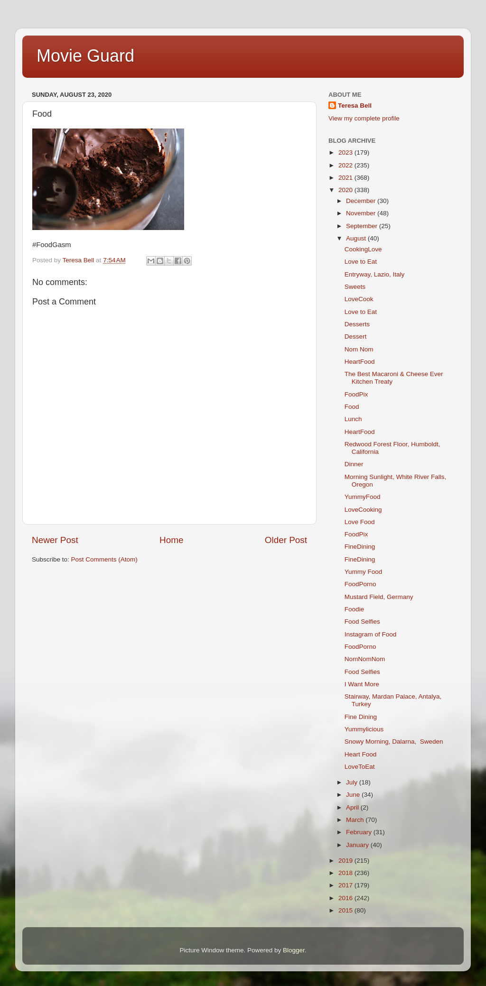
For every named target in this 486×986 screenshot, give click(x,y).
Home (171, 540)
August (357, 238)
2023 (346, 152)
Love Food (360, 521)
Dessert (356, 336)
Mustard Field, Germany (379, 596)
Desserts (357, 324)
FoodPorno (360, 584)
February (360, 832)
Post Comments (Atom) (104, 559)
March (355, 819)
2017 (346, 885)
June (354, 794)
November (361, 213)
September (362, 226)
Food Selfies (362, 621)
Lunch (353, 419)
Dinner (354, 464)
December (361, 200)
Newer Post (55, 540)
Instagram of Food (371, 634)
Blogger (294, 950)
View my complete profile (364, 118)
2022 (346, 165)
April (353, 807)
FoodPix (356, 394)
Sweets (355, 286)
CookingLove (363, 249)
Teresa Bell (355, 105)
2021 (346, 177)
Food (352, 406)
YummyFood (363, 496)
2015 (346, 910)
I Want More (362, 684)
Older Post (286, 540)
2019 (346, 860)
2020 (346, 190)
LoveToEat (360, 766)
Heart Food (361, 754)
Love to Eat (361, 261)
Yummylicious (364, 729)
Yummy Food (364, 571)
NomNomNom (365, 659)
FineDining (360, 546)
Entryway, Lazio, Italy (375, 274)
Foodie (354, 609)
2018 (346, 872)
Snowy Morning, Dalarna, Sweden (394, 741)
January (358, 844)
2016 (346, 898)
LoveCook (359, 299)
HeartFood (360, 361)
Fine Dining (361, 716)
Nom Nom (359, 349)
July (352, 782)
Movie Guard (85, 55)
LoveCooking (363, 509)
